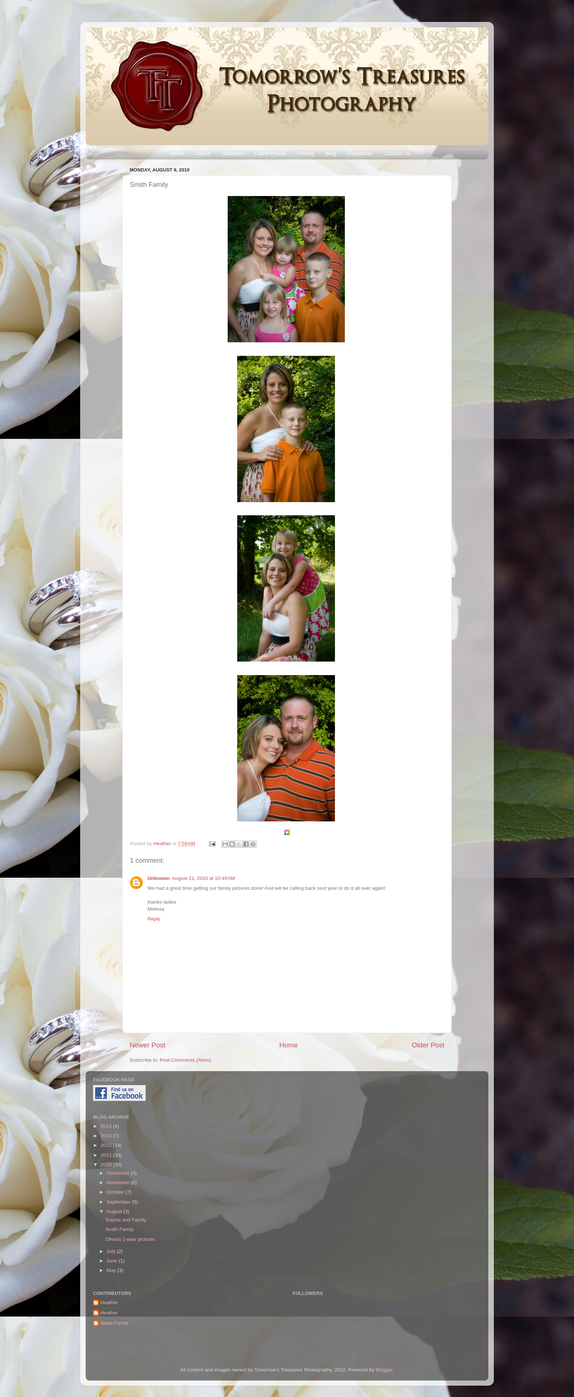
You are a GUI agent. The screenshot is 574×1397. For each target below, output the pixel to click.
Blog (330, 153)
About (203, 153)
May (112, 1270)
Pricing (305, 153)
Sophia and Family (125, 1220)
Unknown (159, 878)
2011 (107, 1155)
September (119, 1202)
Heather (162, 843)
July (112, 1251)
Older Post (428, 1045)
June (113, 1261)
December (119, 1173)
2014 (107, 1126)
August (115, 1211)
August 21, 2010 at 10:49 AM (203, 878)
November (119, 1182)
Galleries (232, 153)
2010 (107, 1164)
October (116, 1192)
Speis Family (114, 1323)
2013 (107, 1135)
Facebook (360, 153)
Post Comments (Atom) (185, 1060)
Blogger (384, 1369)
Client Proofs (270, 153)
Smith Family (119, 1229)
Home (177, 153)
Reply (154, 919)
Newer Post (147, 1045)
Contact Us (396, 153)
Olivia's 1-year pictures (130, 1239)
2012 (107, 1145)
